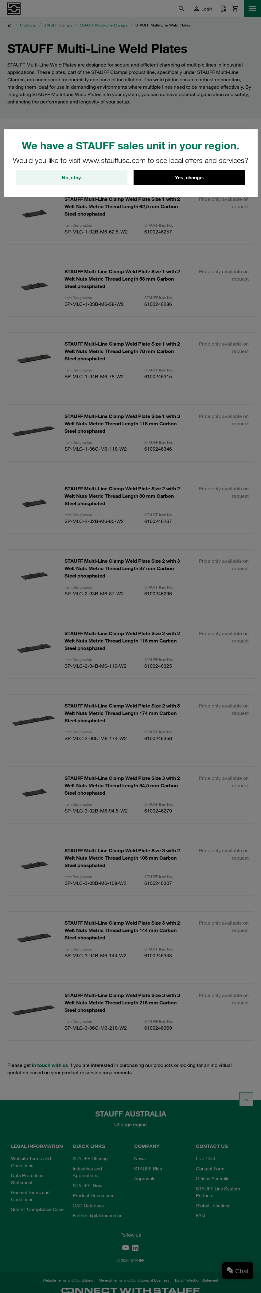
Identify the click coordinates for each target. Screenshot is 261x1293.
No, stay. (72, 178)
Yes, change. (189, 178)
